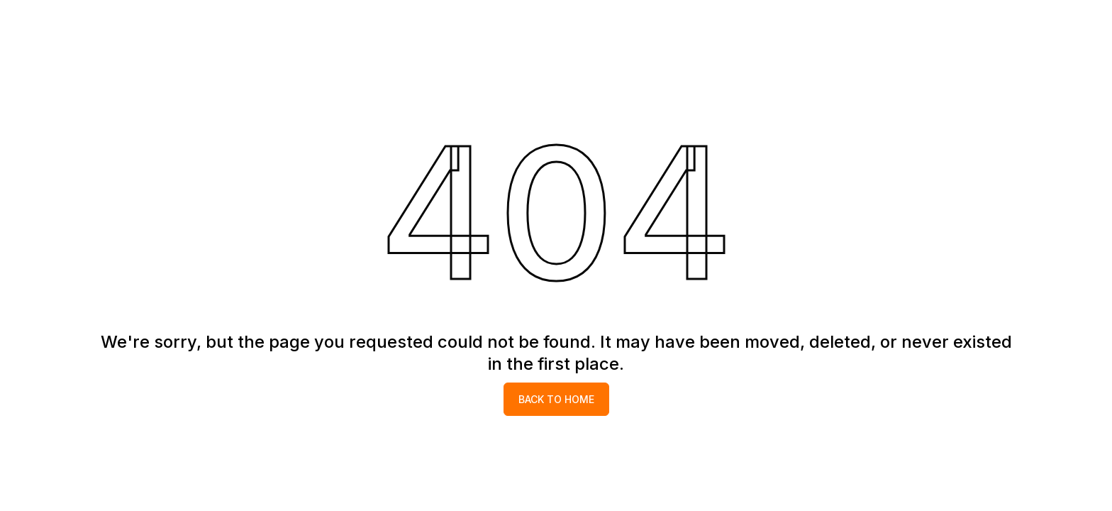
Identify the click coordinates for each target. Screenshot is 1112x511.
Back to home (556, 399)
